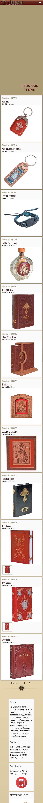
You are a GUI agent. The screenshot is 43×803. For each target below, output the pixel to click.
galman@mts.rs (18, 752)
